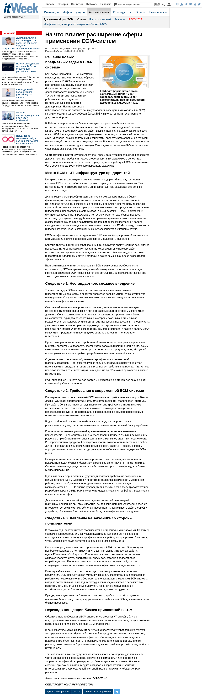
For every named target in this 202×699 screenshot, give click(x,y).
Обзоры (63, 4)
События (77, 4)
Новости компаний (100, 19)
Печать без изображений (98, 691)
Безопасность (158, 12)
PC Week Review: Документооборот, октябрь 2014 (70, 48)
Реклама (105, 4)
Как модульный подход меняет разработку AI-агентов (24, 93)
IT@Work (91, 4)
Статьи (81, 19)
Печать (77, 691)
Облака (140, 12)
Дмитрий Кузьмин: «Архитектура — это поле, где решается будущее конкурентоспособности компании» (21, 43)
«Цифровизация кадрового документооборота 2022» (75, 24)
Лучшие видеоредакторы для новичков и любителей (27, 116)
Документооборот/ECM (14, 17)
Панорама (8, 33)
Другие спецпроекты (58, 691)
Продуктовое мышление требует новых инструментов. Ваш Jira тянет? (27, 140)
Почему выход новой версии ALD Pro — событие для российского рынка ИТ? (20, 68)
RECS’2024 (135, 19)
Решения (119, 19)
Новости (49, 4)
